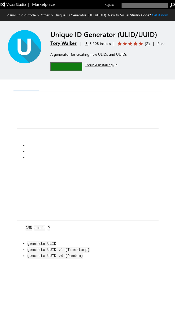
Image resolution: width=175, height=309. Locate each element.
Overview (26, 85)
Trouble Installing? (101, 64)
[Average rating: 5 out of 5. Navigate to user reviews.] (132, 44)
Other (45, 15)
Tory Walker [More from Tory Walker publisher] (63, 43)
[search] (144, 5)
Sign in (109, 5)
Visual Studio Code (21, 15)
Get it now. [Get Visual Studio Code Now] (160, 15)
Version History (58, 85)
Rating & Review (116, 85)
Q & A (87, 85)
